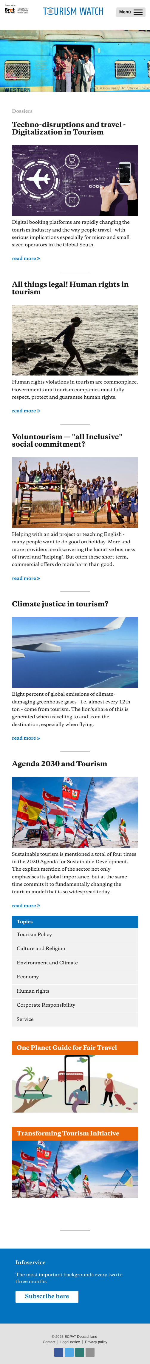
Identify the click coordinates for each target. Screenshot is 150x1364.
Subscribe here (47, 1296)
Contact (49, 1342)
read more (24, 258)
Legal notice (70, 1342)
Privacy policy (96, 1342)
